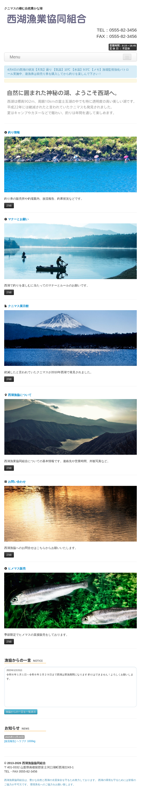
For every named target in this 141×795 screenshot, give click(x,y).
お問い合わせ (15, 481)
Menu (15, 57)
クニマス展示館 (16, 306)
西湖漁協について (18, 395)
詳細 (9, 205)
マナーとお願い (16, 219)
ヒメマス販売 (15, 568)
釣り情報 (12, 132)
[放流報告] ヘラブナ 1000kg (19, 741)
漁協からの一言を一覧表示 (21, 711)
